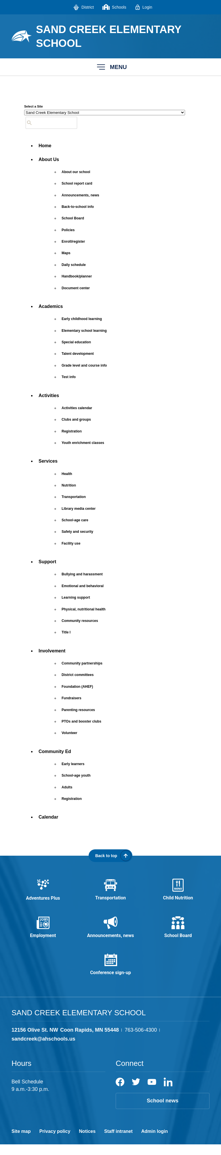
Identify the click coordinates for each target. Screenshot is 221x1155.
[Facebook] (120, 1092)
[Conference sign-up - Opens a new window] (110, 973)
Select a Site (33, 106)
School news (162, 1111)
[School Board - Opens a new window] (73, 218)
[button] (110, 67)
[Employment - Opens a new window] (43, 932)
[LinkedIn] (168, 1092)
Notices (87, 1141)
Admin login (154, 1141)
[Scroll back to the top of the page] (110, 855)
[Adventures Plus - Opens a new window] (43, 892)
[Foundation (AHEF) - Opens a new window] (77, 687)
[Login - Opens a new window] (143, 7)
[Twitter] (136, 1092)
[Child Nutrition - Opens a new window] (178, 891)
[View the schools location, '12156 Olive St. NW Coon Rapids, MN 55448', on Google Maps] (65, 1040)
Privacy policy (55, 1141)
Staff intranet (118, 1141)
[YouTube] (152, 1092)
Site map (21, 1141)
